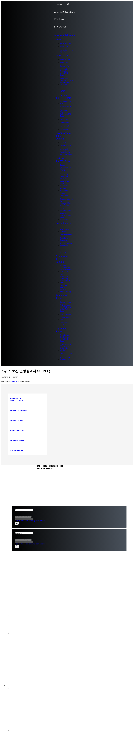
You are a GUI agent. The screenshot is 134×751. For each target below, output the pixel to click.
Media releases (65, 43)
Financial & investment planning (64, 176)
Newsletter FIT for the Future (66, 51)
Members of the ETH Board (65, 103)
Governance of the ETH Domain (63, 136)
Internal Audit (64, 126)
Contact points (63, 224)
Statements (64, 46)
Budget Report (65, 63)
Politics (17, 521)
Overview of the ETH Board (63, 96)
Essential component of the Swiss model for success (66, 268)
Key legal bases (65, 145)
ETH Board (59, 19)
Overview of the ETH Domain (61, 259)
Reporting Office (66, 235)
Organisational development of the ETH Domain (65, 338)
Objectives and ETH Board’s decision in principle (65, 347)
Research (24, 521)
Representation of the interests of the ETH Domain (66, 202)
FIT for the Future (61, 330)
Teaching (31, 521)
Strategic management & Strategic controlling (65, 168)
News (58, 39)
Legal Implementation (65, 209)
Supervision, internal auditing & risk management (65, 216)
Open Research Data (65, 319)
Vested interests (66, 107)
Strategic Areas (65, 302)
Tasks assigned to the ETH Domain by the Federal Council (66, 308)
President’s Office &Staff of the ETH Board (66, 113)
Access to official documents (66, 244)
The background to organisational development (66, 356)
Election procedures (64, 189)
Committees (64, 123)
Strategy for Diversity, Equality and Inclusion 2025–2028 (66, 81)
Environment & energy (65, 324)
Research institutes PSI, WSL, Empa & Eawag (65, 289)
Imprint (15, 477)
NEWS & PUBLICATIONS (21, 470)
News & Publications (64, 12)
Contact (59, 5)
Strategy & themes (61, 297)
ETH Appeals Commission (64, 230)
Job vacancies (65, 129)
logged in (14, 381)
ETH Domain (60, 26)
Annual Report (65, 59)
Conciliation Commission (64, 239)
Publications (61, 55)
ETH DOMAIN (17, 472)
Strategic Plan (65, 66)
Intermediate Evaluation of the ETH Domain (64, 72)
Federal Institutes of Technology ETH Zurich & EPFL (65, 278)
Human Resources (64, 195)
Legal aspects (18, 475)
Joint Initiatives (65, 314)
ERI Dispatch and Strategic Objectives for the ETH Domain (66, 152)
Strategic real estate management (64, 183)
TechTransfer (40, 521)
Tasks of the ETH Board (63, 160)
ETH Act (63, 142)
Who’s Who (64, 119)
